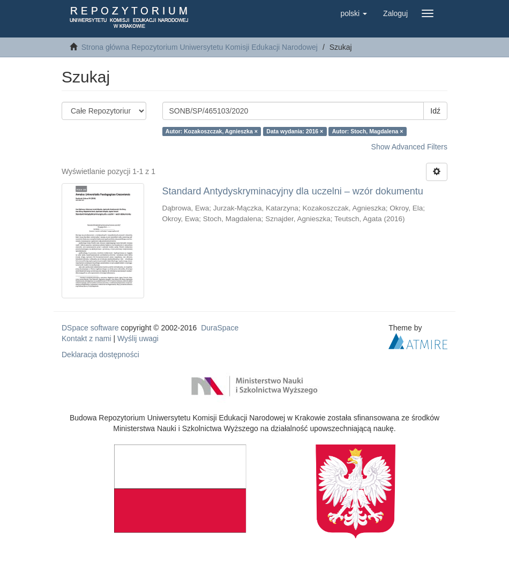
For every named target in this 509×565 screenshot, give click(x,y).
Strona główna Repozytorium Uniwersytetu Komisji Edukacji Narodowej (199, 47)
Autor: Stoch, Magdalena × (367, 131)
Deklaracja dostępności (100, 354)
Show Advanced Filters (409, 146)
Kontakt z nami (86, 338)
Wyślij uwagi (138, 338)
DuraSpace (219, 327)
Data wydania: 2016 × (294, 131)
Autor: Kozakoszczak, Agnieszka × (212, 131)
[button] (353, 13)
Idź (435, 111)
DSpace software (90, 327)
